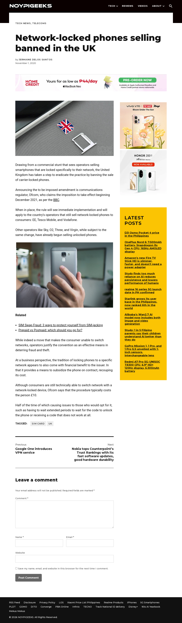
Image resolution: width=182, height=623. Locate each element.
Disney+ (133, 606)
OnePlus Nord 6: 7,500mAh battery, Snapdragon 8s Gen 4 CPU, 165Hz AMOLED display (143, 247)
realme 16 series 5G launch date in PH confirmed (143, 291)
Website (20, 552)
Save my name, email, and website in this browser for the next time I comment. (63, 568)
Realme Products (113, 602)
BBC (56, 200)
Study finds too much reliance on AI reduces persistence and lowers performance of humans (142, 278)
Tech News (23, 23)
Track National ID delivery (110, 606)
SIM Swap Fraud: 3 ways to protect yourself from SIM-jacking (60, 325)
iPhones (132, 602)
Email (70, 537)
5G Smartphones (149, 602)
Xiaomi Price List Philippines (83, 602)
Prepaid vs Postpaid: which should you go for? (50, 330)
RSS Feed (14, 602)
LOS (61, 602)
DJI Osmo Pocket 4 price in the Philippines (142, 234)
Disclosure (30, 602)
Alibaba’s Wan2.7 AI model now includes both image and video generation (142, 319)
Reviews (127, 6)
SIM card (38, 423)
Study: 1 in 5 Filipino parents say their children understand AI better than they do (143, 335)
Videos (143, 6)
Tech (111, 6)
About (157, 6)
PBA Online (62, 606)
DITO (34, 606)
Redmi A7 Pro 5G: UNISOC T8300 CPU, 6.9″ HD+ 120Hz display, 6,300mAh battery (142, 366)
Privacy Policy (47, 602)
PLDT (12, 606)
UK (50, 423)
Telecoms (39, 23)
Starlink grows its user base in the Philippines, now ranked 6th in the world (141, 303)
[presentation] (117, 6)
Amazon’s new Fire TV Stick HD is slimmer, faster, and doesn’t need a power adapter (143, 262)
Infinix (76, 606)
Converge (46, 606)
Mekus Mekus (17, 611)
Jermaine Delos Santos (36, 59)
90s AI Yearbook (151, 606)
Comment (21, 498)
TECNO (87, 606)
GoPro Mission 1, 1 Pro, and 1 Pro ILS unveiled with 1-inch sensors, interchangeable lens (143, 350)
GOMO (23, 606)
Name (19, 537)
